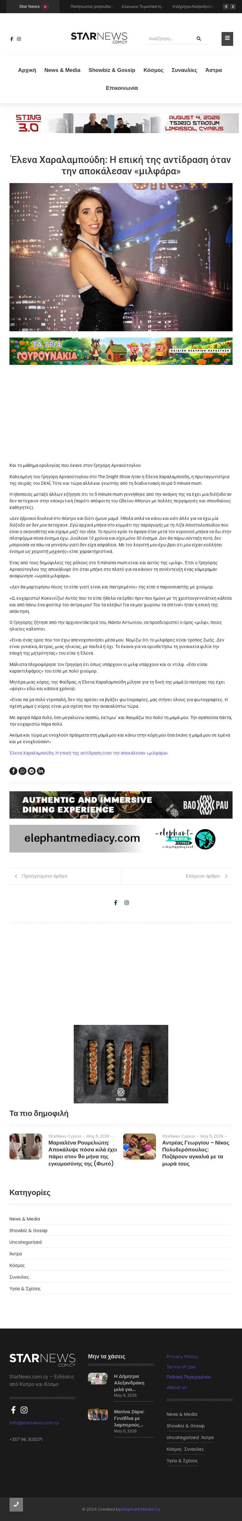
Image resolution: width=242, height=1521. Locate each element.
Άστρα (213, 70)
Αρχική (27, 70)
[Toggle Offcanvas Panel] (227, 39)
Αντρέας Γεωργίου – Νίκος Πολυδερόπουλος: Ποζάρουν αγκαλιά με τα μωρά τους (194, 1148)
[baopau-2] (121, 1064)
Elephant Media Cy (141, 1509)
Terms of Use (181, 1367)
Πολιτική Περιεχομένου (189, 1377)
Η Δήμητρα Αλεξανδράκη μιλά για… (131, 1381)
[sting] (121, 131)
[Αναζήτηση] (166, 39)
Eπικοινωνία (122, 88)
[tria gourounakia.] (121, 351)
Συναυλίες (184, 70)
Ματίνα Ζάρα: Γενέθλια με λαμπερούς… (127, 1416)
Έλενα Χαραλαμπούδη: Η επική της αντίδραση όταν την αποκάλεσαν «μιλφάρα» (88, 752)
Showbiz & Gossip (112, 70)
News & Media (62, 70)
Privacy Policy (182, 1356)
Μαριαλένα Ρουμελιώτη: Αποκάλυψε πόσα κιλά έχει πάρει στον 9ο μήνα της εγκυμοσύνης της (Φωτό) (79, 1151)
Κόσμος (153, 70)
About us (177, 1387)
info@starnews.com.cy (34, 1419)
